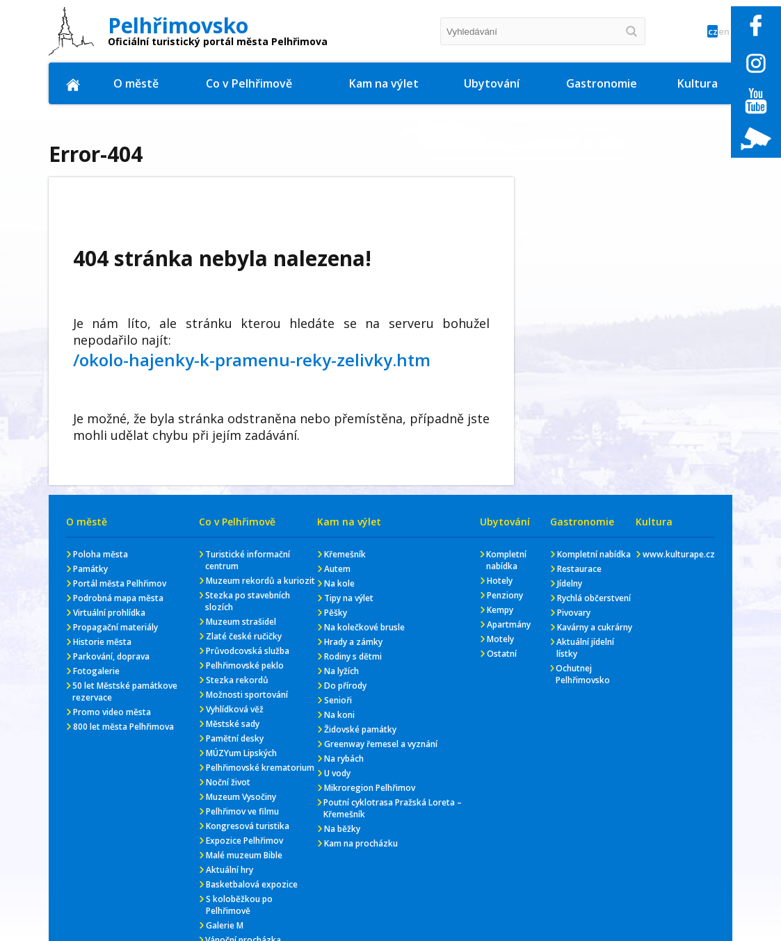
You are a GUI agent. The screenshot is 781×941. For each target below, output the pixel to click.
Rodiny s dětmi (353, 656)
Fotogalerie (96, 671)
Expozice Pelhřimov (244, 840)
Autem (337, 569)
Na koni (339, 715)
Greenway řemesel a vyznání (380, 744)
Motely (500, 639)
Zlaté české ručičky (244, 636)
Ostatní (502, 654)
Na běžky (342, 829)
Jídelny (569, 583)
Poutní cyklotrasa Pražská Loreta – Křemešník (392, 808)
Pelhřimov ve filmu (242, 811)
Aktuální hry (229, 870)
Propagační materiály (115, 627)
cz (696, 31)
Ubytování (492, 83)
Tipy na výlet (348, 598)
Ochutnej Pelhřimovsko (583, 674)
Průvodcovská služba (247, 651)
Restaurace (579, 569)
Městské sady (232, 724)
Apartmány (509, 624)
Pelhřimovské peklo (245, 665)
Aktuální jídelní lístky (585, 648)
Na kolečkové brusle (364, 627)
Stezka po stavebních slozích (247, 601)
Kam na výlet (384, 83)
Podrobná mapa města (118, 598)
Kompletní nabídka (506, 560)
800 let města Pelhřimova (123, 727)
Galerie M (224, 925)
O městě (136, 83)
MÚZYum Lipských (241, 753)
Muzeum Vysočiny (241, 797)
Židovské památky (360, 729)
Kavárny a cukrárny (594, 627)
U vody (337, 773)
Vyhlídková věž (235, 709)
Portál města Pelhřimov (119, 583)
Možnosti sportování (247, 695)
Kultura (697, 83)
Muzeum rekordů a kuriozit (260, 581)
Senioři (338, 700)
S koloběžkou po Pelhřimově (239, 905)
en (719, 31)
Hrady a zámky (353, 642)
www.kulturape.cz (679, 554)
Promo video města (112, 712)
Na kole (339, 583)
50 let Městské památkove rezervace (124, 691)
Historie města (102, 642)
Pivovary (573, 613)
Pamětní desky (235, 738)
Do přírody (345, 686)
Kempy (500, 610)
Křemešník (345, 554)
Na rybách (344, 758)
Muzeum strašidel (241, 622)
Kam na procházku (361, 843)
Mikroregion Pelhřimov (369, 788)
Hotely (500, 581)
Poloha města (100, 554)
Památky (90, 569)
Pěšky (335, 613)
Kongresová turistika (247, 826)
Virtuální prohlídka (109, 613)
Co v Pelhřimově (250, 83)
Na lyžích (341, 671)
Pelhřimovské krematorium (260, 768)
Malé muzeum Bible (244, 855)
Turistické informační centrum (247, 560)
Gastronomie (601, 83)
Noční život (228, 782)
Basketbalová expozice (252, 884)
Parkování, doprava (111, 656)
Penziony (505, 595)
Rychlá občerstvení (594, 598)
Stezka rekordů (237, 680)
